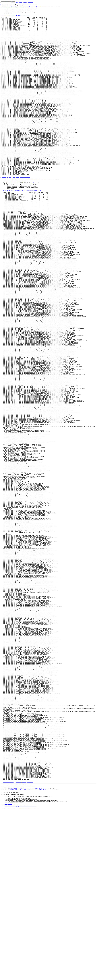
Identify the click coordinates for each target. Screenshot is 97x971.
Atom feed (32, 2)
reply (10, 212)
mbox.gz (22, 943)
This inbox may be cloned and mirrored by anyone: (13, 952)
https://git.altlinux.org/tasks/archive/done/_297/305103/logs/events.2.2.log (22, 228)
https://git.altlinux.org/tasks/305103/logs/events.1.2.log (15, 18)
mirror (27, 2)
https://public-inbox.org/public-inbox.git (28, 969)
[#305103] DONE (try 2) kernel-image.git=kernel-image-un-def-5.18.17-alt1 (29, 7)
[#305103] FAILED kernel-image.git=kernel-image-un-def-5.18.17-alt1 (29, 215)
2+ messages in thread (25, 212)
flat (14, 212)
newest (29, 941)
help (19, 2)
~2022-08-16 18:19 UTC (21, 941)
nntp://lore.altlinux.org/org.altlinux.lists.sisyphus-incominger (20, 966)
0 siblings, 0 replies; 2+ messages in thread (15, 217)
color (22, 2)
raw (35, 9)
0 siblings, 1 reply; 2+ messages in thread (12, 8)
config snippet (8, 963)
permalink (31, 9)
